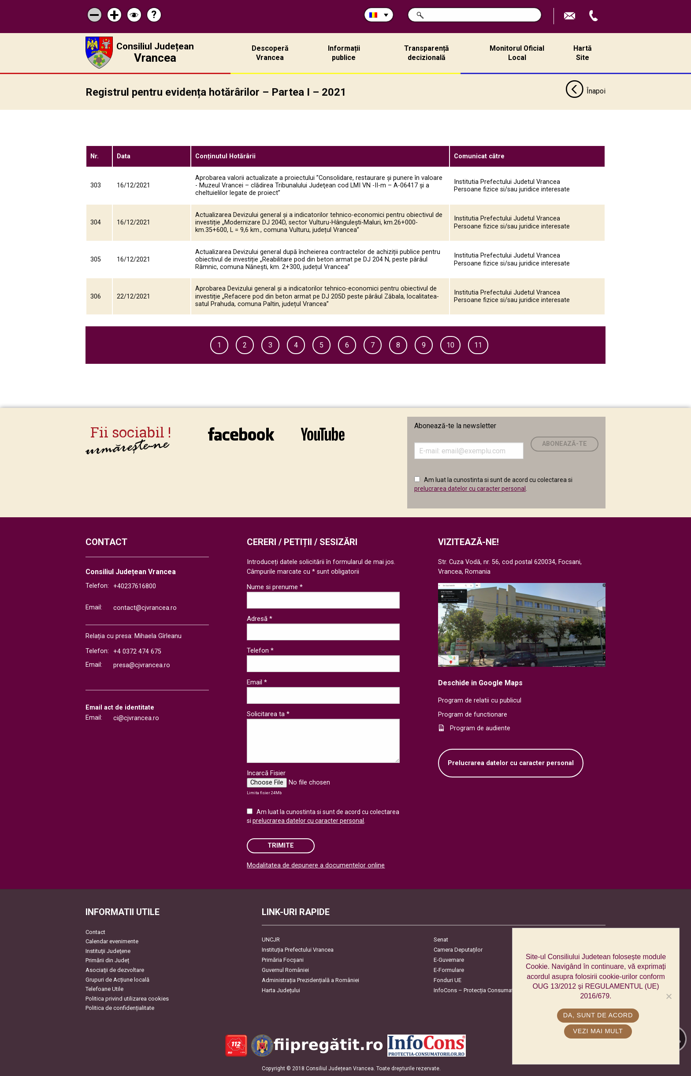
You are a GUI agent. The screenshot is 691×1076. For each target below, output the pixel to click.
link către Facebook (241, 434)
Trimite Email (570, 16)
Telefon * (260, 650)
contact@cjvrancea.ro (145, 608)
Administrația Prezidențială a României (310, 980)
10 (450, 345)
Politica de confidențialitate (119, 1008)
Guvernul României (285, 970)
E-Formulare (449, 970)
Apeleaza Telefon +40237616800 (594, 16)
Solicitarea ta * (268, 714)
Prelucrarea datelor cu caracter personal (511, 763)
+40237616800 (134, 586)
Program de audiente (480, 728)
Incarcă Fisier (266, 773)
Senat (441, 939)
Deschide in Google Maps (480, 683)
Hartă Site (582, 53)
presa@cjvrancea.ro (141, 665)
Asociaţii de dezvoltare (114, 970)
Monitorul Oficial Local (517, 53)
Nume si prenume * (275, 587)
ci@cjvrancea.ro (136, 718)
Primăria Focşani (283, 959)
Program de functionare (472, 714)
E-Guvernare (449, 959)
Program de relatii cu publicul (479, 700)
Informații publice (344, 53)
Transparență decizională (426, 53)
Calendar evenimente (111, 941)
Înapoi (585, 91)
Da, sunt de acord (598, 1015)
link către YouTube (323, 434)
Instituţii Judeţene (107, 951)
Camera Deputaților (458, 949)
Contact (95, 932)
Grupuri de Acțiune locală (117, 979)
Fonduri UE (447, 980)
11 (478, 345)
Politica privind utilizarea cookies (127, 998)
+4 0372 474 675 (137, 651)
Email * (257, 682)
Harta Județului (281, 990)
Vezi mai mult (598, 1031)
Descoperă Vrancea (270, 53)
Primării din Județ (107, 960)
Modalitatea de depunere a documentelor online (316, 865)
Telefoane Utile (104, 989)
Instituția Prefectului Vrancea (298, 949)
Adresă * (259, 619)
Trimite (280, 845)
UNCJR (271, 939)
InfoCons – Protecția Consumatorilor (480, 990)
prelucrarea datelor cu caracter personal (470, 488)
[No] (668, 996)
